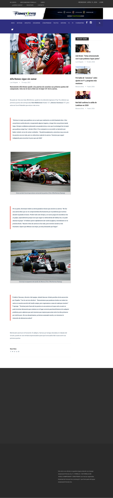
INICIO (13, 23)
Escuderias (36, 23)
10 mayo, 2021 (26, 82)
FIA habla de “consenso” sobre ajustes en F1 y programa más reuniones (86, 80)
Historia (63, 23)
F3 (72, 23)
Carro (43, 2)
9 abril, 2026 (91, 86)
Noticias (19, 23)
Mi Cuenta (13, 2)
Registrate (30, 5)
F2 (69, 23)
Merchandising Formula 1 (28, 2)
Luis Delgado (14, 82)
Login (101, 2)
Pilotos (56, 23)
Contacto (41, 5)
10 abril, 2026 (91, 62)
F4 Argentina (80, 23)
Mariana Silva (79, 86)
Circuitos (28, 23)
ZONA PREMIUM (46, 23)
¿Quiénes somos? (17, 5)
